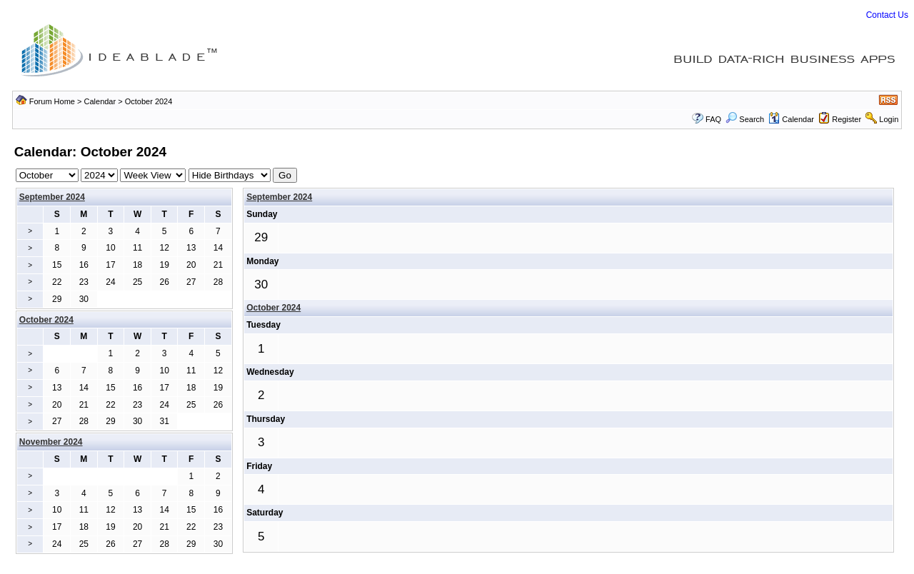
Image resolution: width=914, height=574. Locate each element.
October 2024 (273, 308)
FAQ (713, 119)
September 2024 (52, 197)
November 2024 (51, 442)
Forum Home (52, 101)
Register (846, 119)
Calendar (100, 101)
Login (888, 119)
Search (744, 119)
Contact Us (887, 15)
